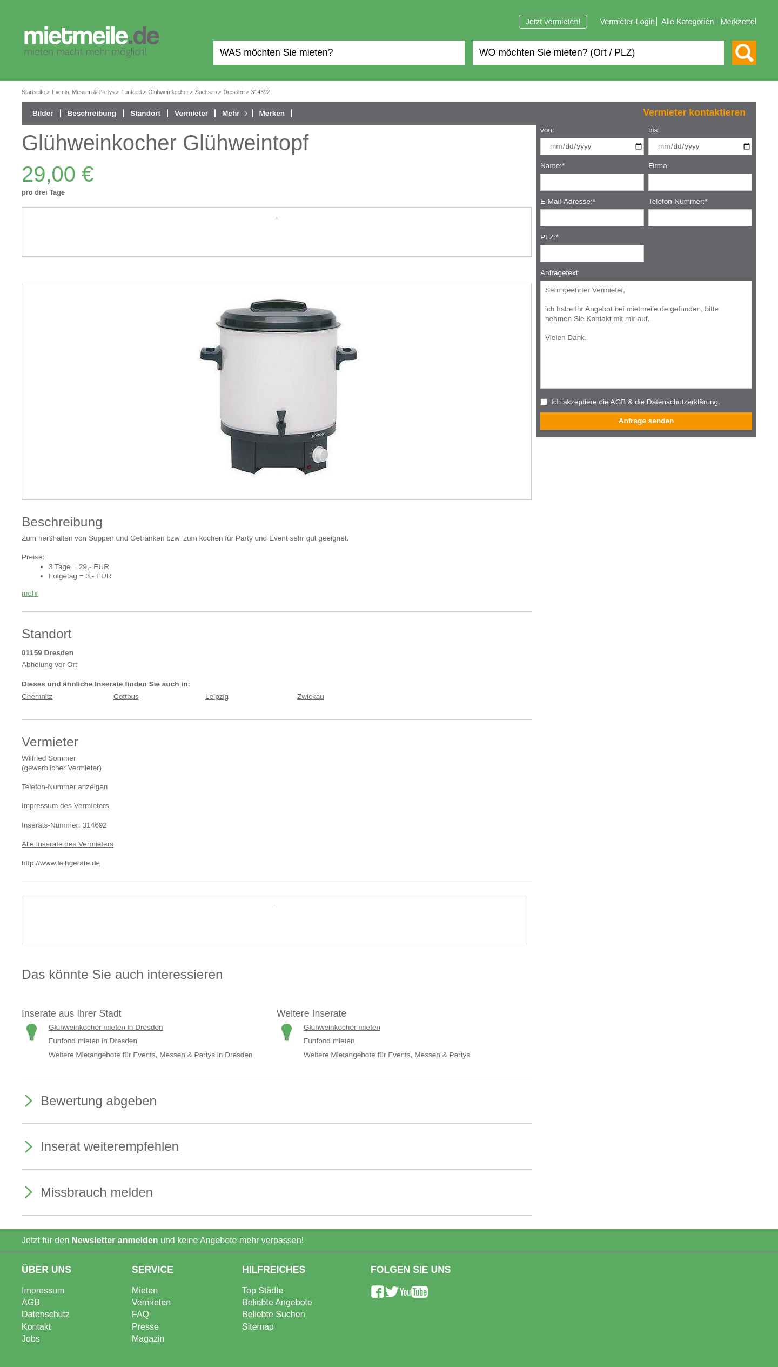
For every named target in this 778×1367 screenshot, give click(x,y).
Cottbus (126, 696)
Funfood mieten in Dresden (93, 1041)
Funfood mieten (329, 1041)
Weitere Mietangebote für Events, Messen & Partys (387, 1055)
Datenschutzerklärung (682, 402)
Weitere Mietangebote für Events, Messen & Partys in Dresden (151, 1055)
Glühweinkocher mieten (342, 1027)
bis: (654, 130)
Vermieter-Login (627, 21)
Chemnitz (37, 696)
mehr (30, 593)
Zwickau (310, 696)
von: (547, 130)
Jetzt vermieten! (553, 21)
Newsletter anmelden (115, 1240)
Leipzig (217, 696)
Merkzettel (738, 21)
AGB (618, 402)
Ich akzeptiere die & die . (635, 402)
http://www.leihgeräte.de (61, 863)
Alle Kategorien (687, 21)
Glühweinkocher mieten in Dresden (106, 1027)
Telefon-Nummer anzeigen (65, 787)
